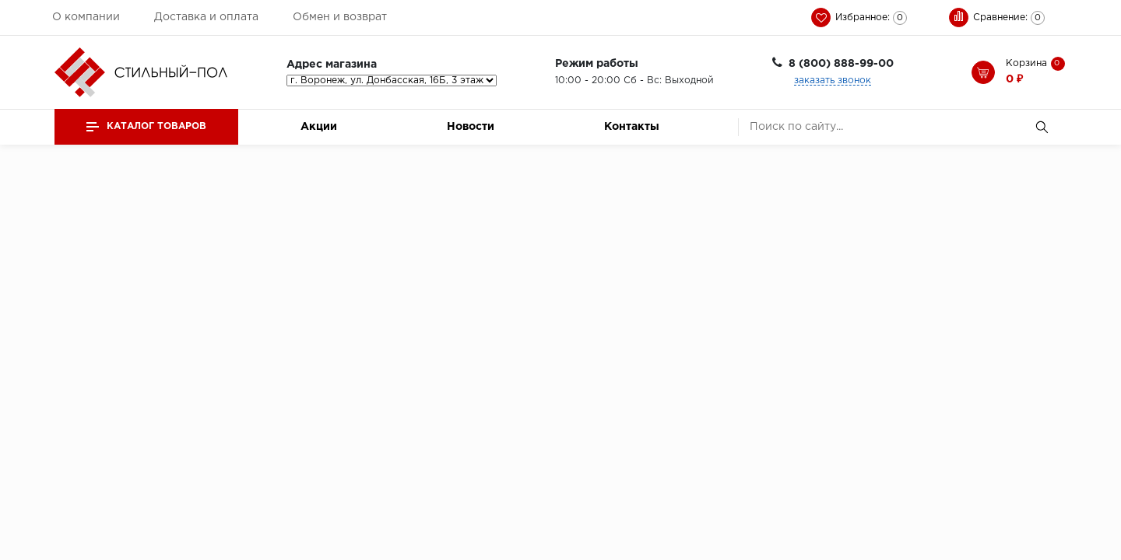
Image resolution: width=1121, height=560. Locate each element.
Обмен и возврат (340, 17)
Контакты (631, 126)
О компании (86, 17)
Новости (470, 126)
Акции (318, 126)
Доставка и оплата (206, 17)
